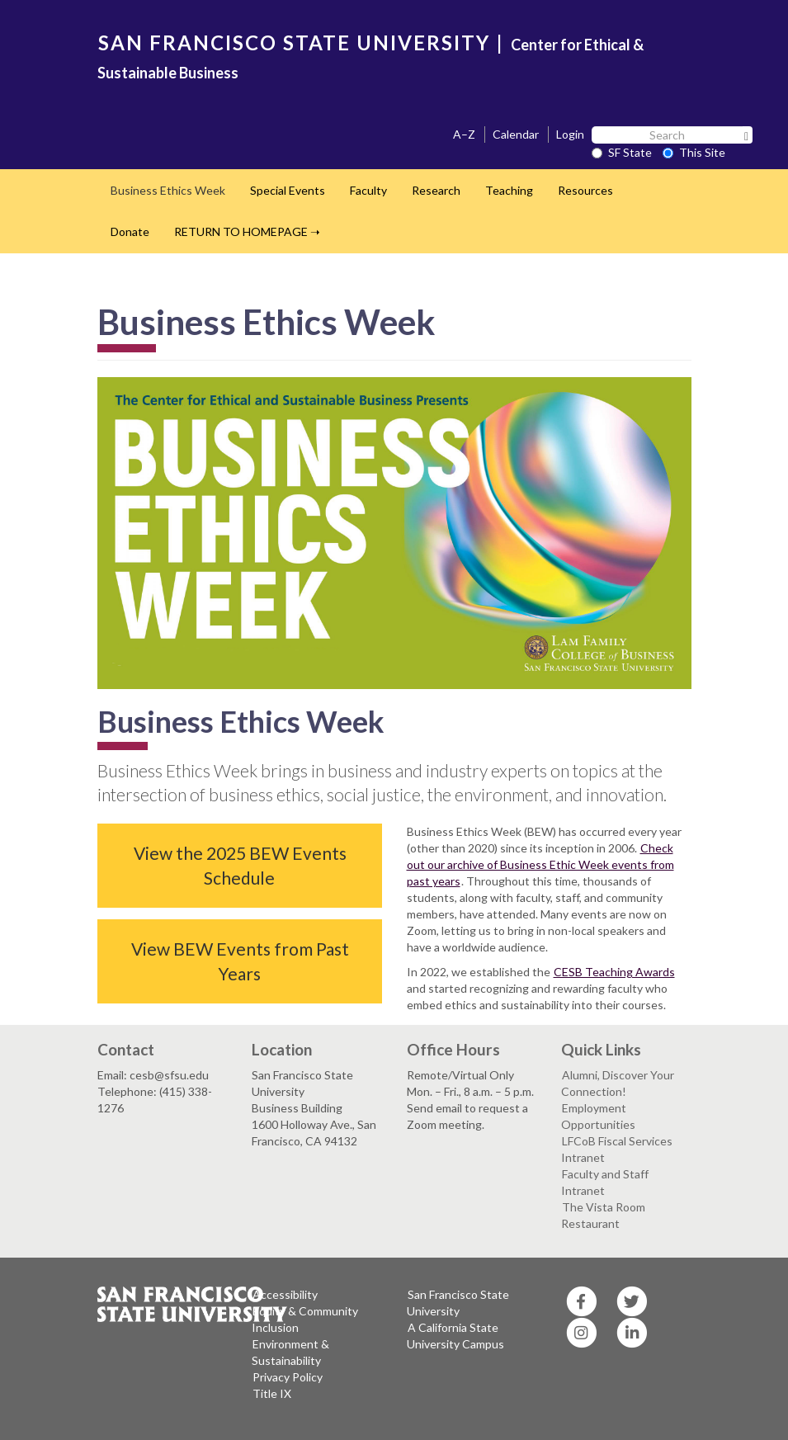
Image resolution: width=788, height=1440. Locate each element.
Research (436, 190)
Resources (585, 190)
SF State (622, 152)
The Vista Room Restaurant (603, 1215)
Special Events (287, 190)
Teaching (509, 190)
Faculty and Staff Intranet (605, 1182)
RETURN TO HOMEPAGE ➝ (247, 231)
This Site (694, 152)
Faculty (368, 190)
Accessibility (285, 1294)
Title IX (271, 1393)
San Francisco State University (458, 1302)
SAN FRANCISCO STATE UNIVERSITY (294, 42)
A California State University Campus (455, 1335)
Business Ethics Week (168, 190)
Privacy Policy (287, 1377)
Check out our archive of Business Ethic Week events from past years (540, 864)
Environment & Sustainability (290, 1352)
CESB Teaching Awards (614, 972)
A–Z (464, 134)
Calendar (516, 134)
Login (570, 134)
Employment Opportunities (598, 1116)
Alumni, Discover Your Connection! (617, 1083)
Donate (130, 231)
